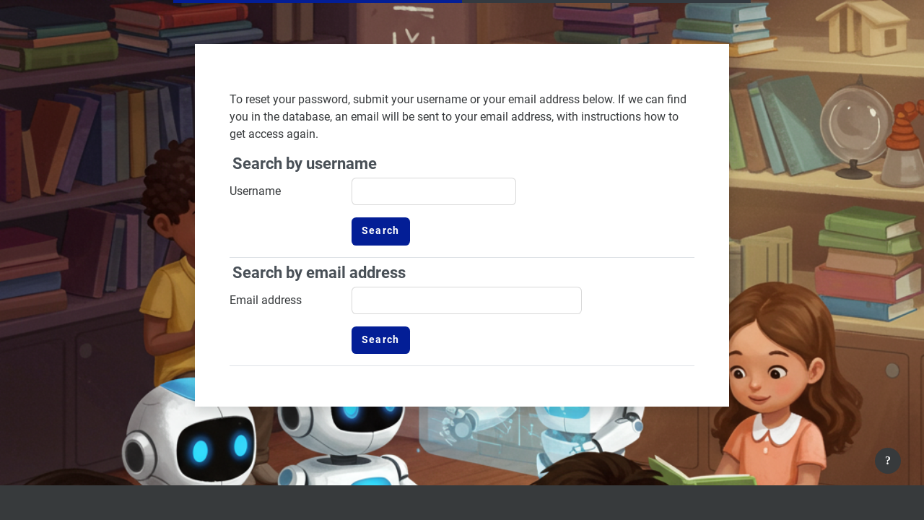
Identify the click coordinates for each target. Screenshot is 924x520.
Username (255, 191)
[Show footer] (888, 461)
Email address (266, 300)
